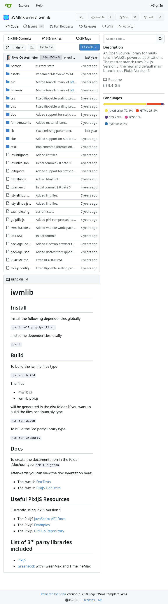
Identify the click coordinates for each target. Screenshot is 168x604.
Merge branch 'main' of (53, 82)
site (13, 139)
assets (15, 74)
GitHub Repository (49, 531)
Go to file (46, 47)
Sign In (156, 5)
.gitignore (18, 171)
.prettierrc (18, 187)
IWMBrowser (22, 17)
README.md (20, 260)
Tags (83, 38)
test (13, 147)
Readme (112, 79)
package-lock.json (23, 244)
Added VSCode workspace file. (57, 228)
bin (13, 82)
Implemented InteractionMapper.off (62, 147)
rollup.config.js (21, 268)
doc (13, 114)
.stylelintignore (21, 195)
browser (17, 90)
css (13, 98)
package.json (20, 252)
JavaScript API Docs (50, 518)
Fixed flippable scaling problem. (58, 98)
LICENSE (17, 236)
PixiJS (22, 560)
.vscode (16, 66)
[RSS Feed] (81, 17)
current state (45, 66)
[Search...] (160, 39)
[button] (32, 47)
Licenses (89, 600)
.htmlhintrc (18, 179)
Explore (23, 5)
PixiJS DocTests (48, 488)
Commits (19, 38)
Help (39, 5)
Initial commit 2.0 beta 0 (53, 163)
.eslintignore (20, 155)
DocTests (43, 481)
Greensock (26, 566)
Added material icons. (51, 122)
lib (12, 131)
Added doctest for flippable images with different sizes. (75, 252)
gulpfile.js (18, 220)
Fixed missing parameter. (54, 131)
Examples (42, 524)
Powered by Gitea (53, 594)
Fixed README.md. (49, 260)
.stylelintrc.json (21, 203)
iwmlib (43, 17)
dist (13, 106)
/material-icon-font (28, 122)
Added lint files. (47, 155)
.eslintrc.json (20, 163)
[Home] (8, 5)
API (100, 600)
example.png (20, 211)
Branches (52, 38)
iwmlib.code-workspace (27, 228)
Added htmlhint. (47, 179)
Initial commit (46, 236)
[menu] (72, 600)
